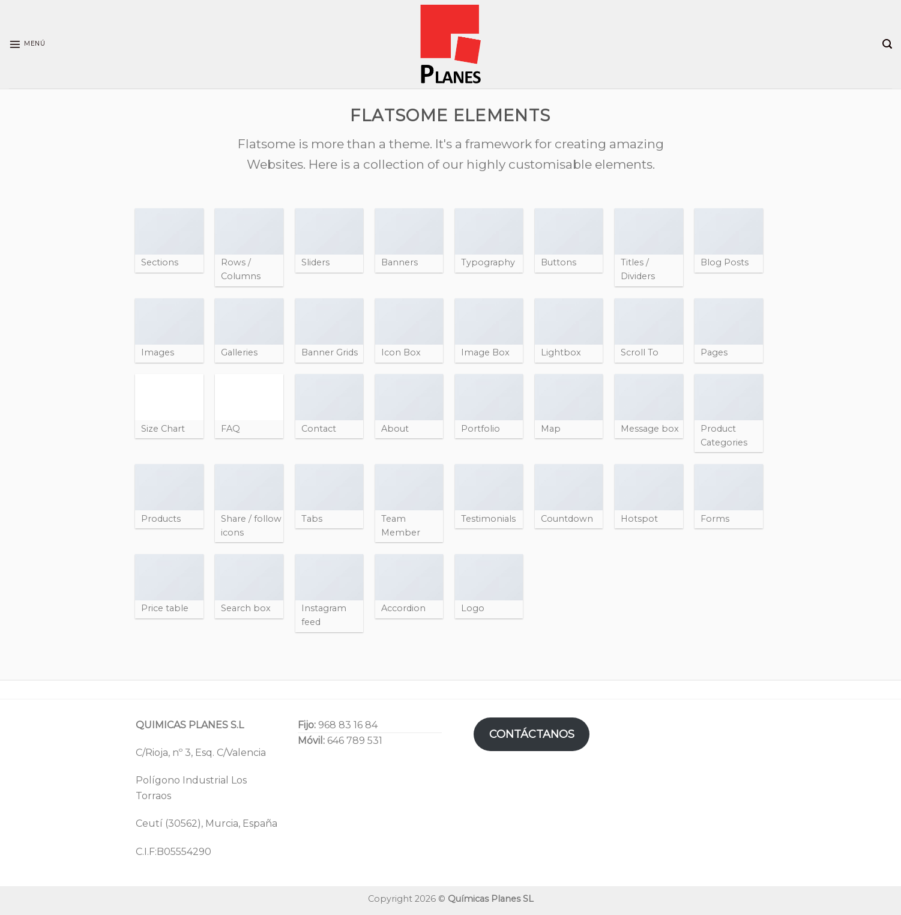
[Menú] (27, 44)
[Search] (887, 44)
